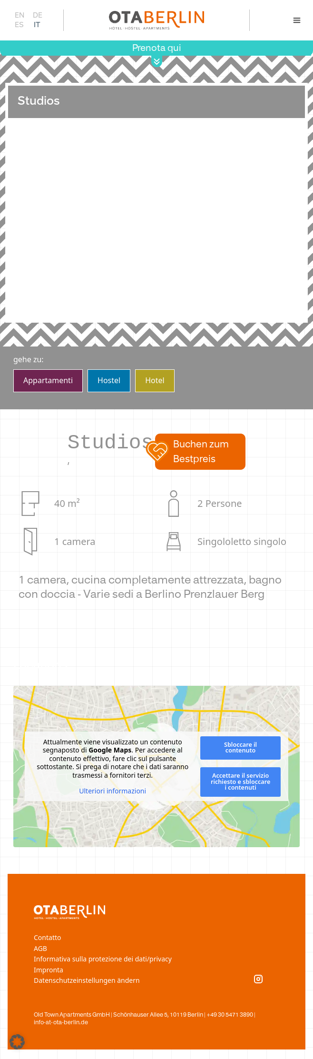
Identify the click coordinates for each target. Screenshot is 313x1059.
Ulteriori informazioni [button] (112, 791)
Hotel (154, 380)
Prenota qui (156, 48)
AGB (40, 948)
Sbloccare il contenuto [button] (240, 748)
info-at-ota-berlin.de (61, 1022)
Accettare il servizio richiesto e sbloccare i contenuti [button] (240, 782)
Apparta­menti (48, 380)
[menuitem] (19, 15)
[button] (200, 452)
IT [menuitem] (37, 24)
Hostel (109, 380)
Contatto (47, 937)
